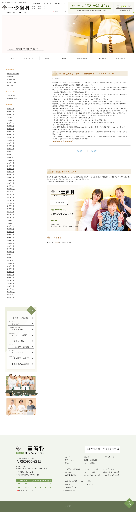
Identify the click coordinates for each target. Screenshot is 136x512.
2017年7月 (10, 200)
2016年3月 (10, 246)
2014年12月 (11, 289)
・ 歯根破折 (67, 472)
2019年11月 (11, 120)
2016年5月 (10, 240)
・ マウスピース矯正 (90, 469)
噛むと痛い (10, 85)
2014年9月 (10, 297)
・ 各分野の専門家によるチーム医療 (77, 481)
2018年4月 (10, 174)
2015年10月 (11, 260)
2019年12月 (11, 117)
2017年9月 (10, 194)
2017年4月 (10, 209)
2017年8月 (10, 197)
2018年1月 (10, 183)
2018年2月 (10, 180)
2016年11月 (11, 223)
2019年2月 (10, 146)
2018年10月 (11, 157)
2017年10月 (11, 192)
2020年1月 (10, 114)
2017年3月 (10, 212)
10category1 (11, 95)
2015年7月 (10, 269)
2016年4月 (10, 243)
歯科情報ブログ (12, 98)
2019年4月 (10, 140)
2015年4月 (10, 277)
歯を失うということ (13, 82)
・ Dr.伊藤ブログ (69, 487)
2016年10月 (11, 226)
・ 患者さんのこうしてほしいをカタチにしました (82, 484)
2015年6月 (10, 272)
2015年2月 (10, 283)
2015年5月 (10, 275)
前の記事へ (79, 151)
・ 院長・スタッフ (70, 460)
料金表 (57, 242)
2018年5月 (10, 172)
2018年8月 (10, 163)
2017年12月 (11, 186)
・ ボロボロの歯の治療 (110, 475)
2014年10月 (11, 295)
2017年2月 (10, 214)
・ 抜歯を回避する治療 (110, 472)
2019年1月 (10, 149)
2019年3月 (10, 143)
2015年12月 (11, 255)
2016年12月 (11, 220)
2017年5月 (10, 206)
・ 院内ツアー (68, 463)
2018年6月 (10, 169)
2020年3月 (10, 109)
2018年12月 (11, 152)
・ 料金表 (86, 457)
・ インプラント (107, 469)
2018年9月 (10, 160)
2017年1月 (10, 217)
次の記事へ (95, 151)
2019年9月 (10, 126)
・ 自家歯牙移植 (69, 475)
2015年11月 (11, 257)
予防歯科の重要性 (13, 74)
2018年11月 (11, 154)
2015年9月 (10, 263)
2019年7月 (10, 131)
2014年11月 (11, 292)
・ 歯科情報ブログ (70, 490)
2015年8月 (10, 266)
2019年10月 (11, 123)
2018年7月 (10, 166)
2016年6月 (10, 237)
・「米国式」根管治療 (72, 469)
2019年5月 (10, 137)
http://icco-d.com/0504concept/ (62, 141)
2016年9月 (10, 229)
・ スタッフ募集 (88, 463)
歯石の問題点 (11, 79)
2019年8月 (10, 129)
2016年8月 (10, 232)
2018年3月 (10, 177)
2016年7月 (10, 234)
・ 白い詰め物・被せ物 (91, 475)
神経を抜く (10, 76)
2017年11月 (11, 189)
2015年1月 (10, 286)
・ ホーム (66, 457)
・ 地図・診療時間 (89, 460)
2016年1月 (10, 252)
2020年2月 (10, 111)
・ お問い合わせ (107, 457)
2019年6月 (10, 134)
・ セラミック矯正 (89, 472)
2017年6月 (10, 203)
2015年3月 (10, 280)
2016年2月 (10, 249)
